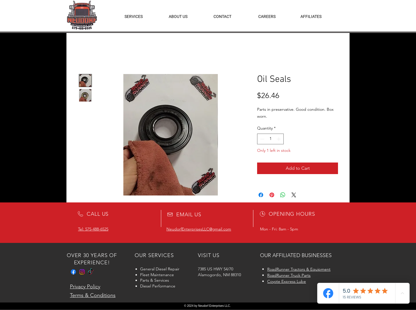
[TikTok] (90, 271)
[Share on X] (293, 194)
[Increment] (279, 139)
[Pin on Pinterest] (271, 194)
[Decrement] (261, 139)
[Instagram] (82, 271)
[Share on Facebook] (260, 194)
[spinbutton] (270, 139)
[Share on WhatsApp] (282, 194)
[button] (311, 16)
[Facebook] (73, 271)
